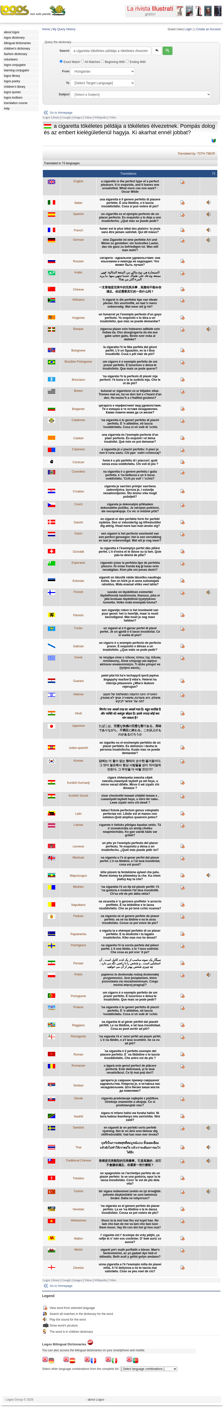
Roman (78, 1054)
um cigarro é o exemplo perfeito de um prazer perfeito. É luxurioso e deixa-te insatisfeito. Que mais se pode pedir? (130, 996)
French (78, 230)
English (78, 181)
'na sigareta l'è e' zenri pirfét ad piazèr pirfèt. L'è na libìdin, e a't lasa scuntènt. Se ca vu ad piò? (130, 1040)
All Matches (91, 62)
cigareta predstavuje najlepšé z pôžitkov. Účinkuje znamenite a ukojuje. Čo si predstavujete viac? (130, 1102)
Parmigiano (78, 945)
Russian (78, 261)
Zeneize (78, 1268)
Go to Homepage (61, 112)
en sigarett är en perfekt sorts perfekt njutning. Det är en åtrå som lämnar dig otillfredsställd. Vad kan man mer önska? (130, 1131)
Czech (78, 504)
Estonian (78, 581)
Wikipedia (100, 117)
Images (77, 117)
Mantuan (78, 857)
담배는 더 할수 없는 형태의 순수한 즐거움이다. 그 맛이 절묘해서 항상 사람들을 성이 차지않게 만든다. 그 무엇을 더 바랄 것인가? (130, 765)
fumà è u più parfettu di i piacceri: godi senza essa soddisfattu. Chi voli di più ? (130, 462)
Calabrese (78, 420)
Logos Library (51, 117)
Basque (78, 329)
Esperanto (78, 563)
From (65, 71)
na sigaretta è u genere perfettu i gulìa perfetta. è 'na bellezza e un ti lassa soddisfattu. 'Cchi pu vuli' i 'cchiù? (130, 475)
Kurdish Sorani (78, 795)
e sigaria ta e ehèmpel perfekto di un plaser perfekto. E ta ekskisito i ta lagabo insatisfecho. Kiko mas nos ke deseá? (130, 934)
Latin (78, 813)
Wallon (78, 1238)
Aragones (78, 318)
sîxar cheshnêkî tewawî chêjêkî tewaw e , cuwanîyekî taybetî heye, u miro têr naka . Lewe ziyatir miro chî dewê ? (130, 799)
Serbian (78, 1085)
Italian (78, 203)
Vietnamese (78, 1220)
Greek (78, 657)
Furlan (78, 628)
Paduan (78, 916)
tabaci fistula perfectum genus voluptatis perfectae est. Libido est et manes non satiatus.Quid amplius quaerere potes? (130, 814)
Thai (78, 1147)
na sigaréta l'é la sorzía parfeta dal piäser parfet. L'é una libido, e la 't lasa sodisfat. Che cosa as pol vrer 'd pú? (130, 949)
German (78, 240)
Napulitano (78, 905)
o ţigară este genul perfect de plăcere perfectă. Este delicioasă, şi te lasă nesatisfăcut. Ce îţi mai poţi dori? (130, 1069)
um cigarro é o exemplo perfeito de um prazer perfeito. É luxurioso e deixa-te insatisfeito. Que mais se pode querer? (130, 365)
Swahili (78, 1116)
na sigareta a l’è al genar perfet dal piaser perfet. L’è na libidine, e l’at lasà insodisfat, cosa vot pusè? (130, 861)
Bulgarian (78, 409)
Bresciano (78, 379)
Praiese (78, 1007)
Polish (78, 974)
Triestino (78, 1178)
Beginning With (113, 62)
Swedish (78, 1127)
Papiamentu (78, 934)
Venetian (78, 1209)
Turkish (78, 1191)
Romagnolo (78, 1036)
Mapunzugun (78, 875)
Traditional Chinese (78, 1160)
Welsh (78, 1249)
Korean (78, 760)
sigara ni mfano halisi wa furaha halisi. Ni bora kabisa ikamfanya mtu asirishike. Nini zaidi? (130, 1116)
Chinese (78, 289)
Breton (78, 391)
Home (46, 29)
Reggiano (78, 1025)
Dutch (78, 533)
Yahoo (88, 117)
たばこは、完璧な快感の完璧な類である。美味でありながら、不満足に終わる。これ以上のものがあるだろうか (130, 730)
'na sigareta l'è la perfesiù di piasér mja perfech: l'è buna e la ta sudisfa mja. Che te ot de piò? (130, 380)
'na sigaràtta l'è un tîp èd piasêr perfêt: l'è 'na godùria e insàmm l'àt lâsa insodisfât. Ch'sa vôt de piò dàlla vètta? (130, 890)
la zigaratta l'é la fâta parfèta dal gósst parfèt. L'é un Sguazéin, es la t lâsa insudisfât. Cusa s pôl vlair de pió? (130, 350)
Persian (78, 963)
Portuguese (78, 996)
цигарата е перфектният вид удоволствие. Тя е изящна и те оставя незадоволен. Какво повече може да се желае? (130, 409)
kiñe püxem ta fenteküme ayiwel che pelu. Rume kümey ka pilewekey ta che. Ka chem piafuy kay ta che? (130, 875)
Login (188, 29)
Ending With (136, 62)
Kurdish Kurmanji (78, 783)
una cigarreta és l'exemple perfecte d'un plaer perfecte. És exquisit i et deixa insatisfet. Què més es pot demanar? (130, 438)
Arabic (78, 272)
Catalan (78, 438)
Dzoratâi (78, 551)
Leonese (78, 846)
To (67, 83)
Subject (64, 94)
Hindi (78, 713)
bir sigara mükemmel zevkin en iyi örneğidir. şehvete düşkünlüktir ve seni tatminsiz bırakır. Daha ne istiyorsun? (130, 1195)
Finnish (78, 592)
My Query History (64, 29)
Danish (78, 522)
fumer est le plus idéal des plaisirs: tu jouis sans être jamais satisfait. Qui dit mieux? (130, 230)
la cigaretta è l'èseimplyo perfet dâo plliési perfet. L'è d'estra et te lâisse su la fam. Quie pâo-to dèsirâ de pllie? (130, 551)
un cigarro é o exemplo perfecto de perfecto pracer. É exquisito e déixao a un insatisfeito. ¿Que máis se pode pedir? (130, 646)
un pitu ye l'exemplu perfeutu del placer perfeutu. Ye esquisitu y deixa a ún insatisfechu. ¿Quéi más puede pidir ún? (130, 846)
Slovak (78, 1098)
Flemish (78, 615)
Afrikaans (78, 299)
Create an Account (208, 29)
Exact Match (70, 62)
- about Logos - (96, 1399)
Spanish (78, 214)
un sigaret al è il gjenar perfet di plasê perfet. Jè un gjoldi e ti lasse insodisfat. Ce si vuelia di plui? (130, 631)
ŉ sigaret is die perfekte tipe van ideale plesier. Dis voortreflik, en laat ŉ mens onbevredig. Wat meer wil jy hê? (130, 303)
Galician (78, 646)
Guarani (78, 681)
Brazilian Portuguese (78, 361)
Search (64, 51)
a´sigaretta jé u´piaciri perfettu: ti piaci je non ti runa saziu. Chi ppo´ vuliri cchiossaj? (130, 451)
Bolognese (78, 350)
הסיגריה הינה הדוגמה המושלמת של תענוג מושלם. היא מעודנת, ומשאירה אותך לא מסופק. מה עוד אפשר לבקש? (130, 698)
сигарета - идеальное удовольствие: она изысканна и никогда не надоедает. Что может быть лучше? (130, 261)
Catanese (78, 449)
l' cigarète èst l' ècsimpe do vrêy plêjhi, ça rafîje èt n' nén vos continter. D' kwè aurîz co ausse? (130, 1238)
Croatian (78, 491)
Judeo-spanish (78, 748)
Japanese (78, 726)
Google (66, 117)
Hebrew (78, 694)
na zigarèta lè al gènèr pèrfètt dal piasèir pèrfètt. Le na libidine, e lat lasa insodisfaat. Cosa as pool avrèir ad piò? (130, 1025)
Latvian (78, 825)
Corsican (78, 462)
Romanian (78, 1065)
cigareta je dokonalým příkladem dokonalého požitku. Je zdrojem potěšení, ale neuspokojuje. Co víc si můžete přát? (130, 508)
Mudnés (78, 887)
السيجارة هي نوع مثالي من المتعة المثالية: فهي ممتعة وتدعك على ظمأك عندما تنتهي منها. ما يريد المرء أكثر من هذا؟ (130, 276)
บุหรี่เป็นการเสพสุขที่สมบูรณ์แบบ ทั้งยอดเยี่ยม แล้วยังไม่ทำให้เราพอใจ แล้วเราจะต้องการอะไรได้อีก (130, 1147)
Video (112, 117)
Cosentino (78, 471)
